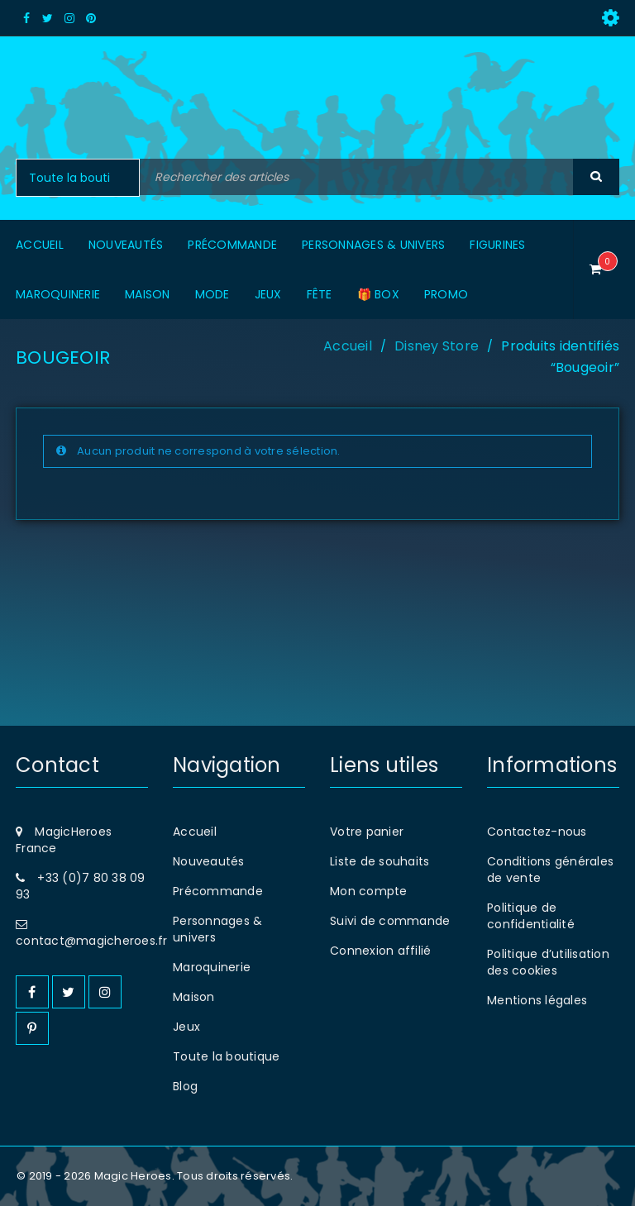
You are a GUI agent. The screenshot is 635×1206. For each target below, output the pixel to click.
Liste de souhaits (379, 861)
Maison (194, 997)
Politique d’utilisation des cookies (548, 962)
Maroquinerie (212, 967)
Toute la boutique (226, 1056)
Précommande (218, 891)
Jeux (186, 1026)
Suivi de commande (390, 921)
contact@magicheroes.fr (92, 940)
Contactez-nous (537, 831)
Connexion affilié (380, 950)
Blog (185, 1086)
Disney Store (436, 345)
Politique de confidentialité (531, 915)
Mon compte (369, 891)
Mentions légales (537, 1000)
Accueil (347, 345)
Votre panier (366, 831)
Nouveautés (209, 861)
